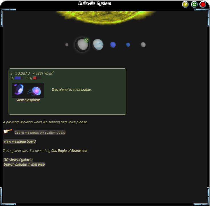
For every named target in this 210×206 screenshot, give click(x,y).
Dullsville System (94, 3)
